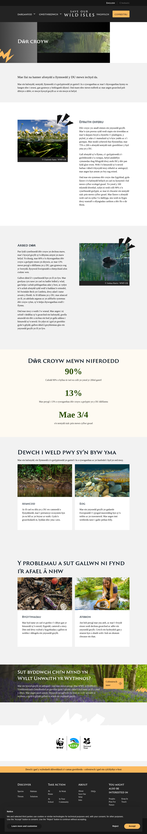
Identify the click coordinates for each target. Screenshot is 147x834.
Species (21, 791)
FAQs (93, 791)
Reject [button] (115, 826)
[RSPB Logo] (73, 743)
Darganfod (27, 14)
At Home (50, 792)
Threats (21, 796)
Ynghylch (102, 14)
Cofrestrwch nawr (111, 683)
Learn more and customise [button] (24, 826)
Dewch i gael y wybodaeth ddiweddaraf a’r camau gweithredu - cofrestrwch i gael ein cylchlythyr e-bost (73, 769)
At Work (62, 791)
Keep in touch (124, 800)
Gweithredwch (50, 14)
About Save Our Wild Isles (82, 795)
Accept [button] (132, 826)
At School (51, 800)
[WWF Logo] (60, 743)
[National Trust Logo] (87, 743)
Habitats (33, 791)
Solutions (34, 796)
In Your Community (64, 800)
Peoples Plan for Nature (112, 802)
